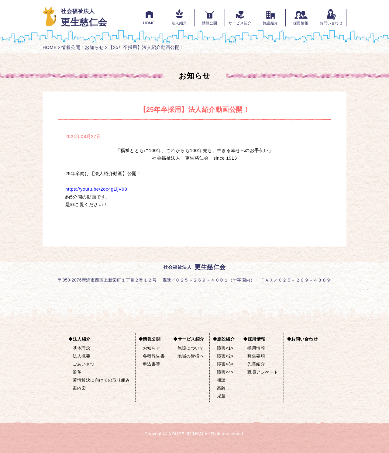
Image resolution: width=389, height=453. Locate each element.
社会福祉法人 (84, 17)
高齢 (221, 388)
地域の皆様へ (190, 356)
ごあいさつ (84, 363)
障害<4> (225, 372)
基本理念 (81, 348)
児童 (221, 395)
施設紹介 (270, 23)
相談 (221, 380)
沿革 (77, 372)
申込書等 (151, 363)
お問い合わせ (331, 23)
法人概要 (81, 356)
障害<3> (225, 363)
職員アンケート (262, 372)
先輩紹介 (256, 363)
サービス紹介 (240, 23)
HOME (149, 23)
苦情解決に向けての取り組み (101, 380)
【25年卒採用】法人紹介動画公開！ (146, 47)
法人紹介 (179, 23)
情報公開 (209, 23)
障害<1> (225, 348)
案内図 (79, 388)
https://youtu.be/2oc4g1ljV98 (96, 189)
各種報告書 (154, 356)
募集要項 (256, 356)
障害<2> (225, 356)
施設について (190, 348)
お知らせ (94, 47)
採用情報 (300, 23)
